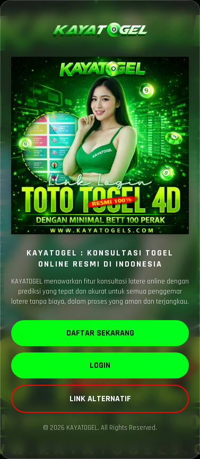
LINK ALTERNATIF (100, 398)
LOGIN (100, 365)
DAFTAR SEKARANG (100, 333)
